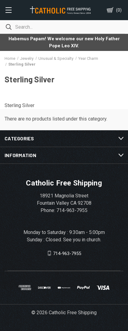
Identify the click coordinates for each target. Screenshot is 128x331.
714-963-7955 (67, 253)
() (119, 10)
